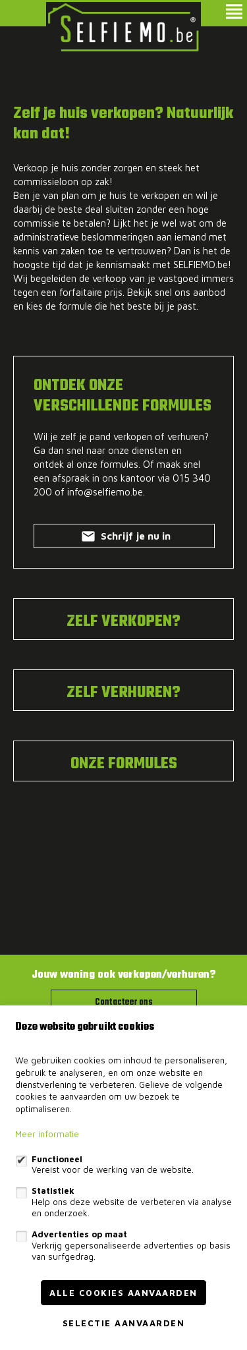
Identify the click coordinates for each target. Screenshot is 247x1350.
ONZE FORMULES (123, 764)
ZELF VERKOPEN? (123, 622)
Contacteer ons (124, 1002)
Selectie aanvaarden (124, 1323)
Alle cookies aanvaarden (123, 1292)
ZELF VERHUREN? (123, 693)
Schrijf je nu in (124, 538)
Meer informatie (47, 1134)
